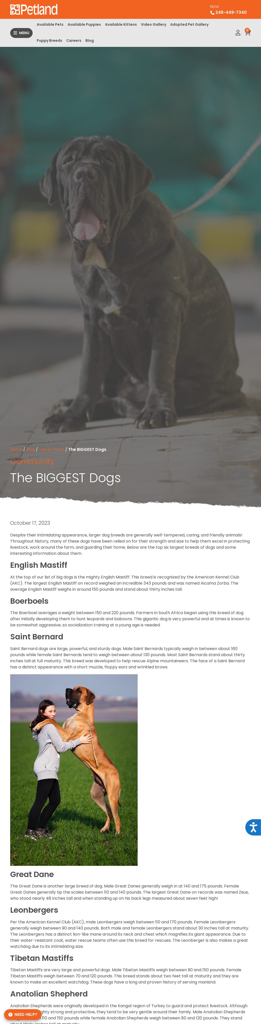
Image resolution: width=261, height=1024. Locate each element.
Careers (73, 40)
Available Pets (50, 24)
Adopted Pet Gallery (189, 24)
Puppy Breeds (49, 40)
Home (16, 449)
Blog (89, 40)
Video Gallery (153, 24)
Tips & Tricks (51, 449)
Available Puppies (84, 24)
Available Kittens (121, 24)
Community (32, 461)
